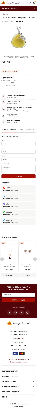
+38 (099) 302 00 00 (18, 334)
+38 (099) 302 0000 (10, 190)
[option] (8, 130)
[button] (17, 52)
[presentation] (2, 259)
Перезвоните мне (18, 338)
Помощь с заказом (8, 130)
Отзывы (20, 130)
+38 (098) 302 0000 (10, 198)
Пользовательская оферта (18, 362)
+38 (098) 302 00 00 (18, 331)
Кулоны (5, 14)
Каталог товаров (9, 8)
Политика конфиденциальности (18, 359)
